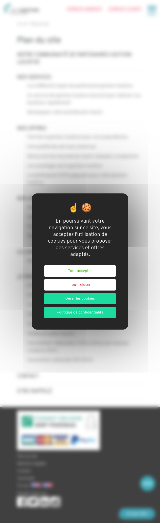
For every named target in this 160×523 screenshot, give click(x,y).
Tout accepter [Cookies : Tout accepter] (80, 271)
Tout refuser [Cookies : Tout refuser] (80, 285)
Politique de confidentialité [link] (80, 312)
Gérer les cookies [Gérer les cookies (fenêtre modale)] (80, 299)
